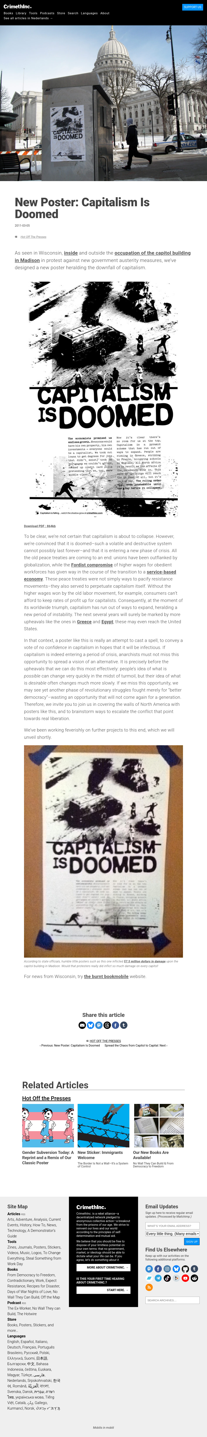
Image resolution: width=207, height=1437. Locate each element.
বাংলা (44, 1386)
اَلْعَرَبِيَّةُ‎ (33, 1386)
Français (29, 1347)
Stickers (54, 1247)
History (25, 1225)
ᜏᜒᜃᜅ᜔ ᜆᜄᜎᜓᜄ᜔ (48, 1408)
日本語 (41, 1358)
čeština (30, 1369)
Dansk (28, 1391)
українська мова (30, 1397)
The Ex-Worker (19, 1308)
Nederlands (16, 1380)
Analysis (40, 1219)
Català (20, 1403)
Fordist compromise (92, 565)
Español (27, 1341)
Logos (36, 1253)
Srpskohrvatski (40, 1380)
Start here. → (118, 1290)
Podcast (14, 1303)
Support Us (192, 7)
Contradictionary (20, 1280)
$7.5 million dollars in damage (145, 961)
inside (71, 253)
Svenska (14, 1391)
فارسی (39, 1375)
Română (19, 1386)
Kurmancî (15, 1408)
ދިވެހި (30, 1403)
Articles (13, 1214)
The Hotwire (27, 1314)
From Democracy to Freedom (31, 1275)
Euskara (44, 1369)
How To (39, 1225)
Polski (44, 1353)
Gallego (41, 1403)
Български (16, 1364)
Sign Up (192, 1241)
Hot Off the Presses (33, 237)
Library (21, 13)
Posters (40, 1247)
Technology (16, 1230)
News (51, 1225)
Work (40, 1280)
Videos (12, 1253)
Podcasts (47, 13)
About (105, 13)
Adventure (24, 1219)
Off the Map (50, 1297)
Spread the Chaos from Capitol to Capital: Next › (136, 1045)
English (13, 1341)
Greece (84, 621)
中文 (31, 1364)
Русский (31, 1353)
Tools (33, 13)
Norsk (29, 1408)
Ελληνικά (15, 1358)
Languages (89, 13)
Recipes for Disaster (43, 1286)
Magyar (13, 1375)
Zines (11, 1247)
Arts (10, 1219)
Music (25, 1253)
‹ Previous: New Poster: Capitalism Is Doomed (70, 1045)
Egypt (107, 621)
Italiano (41, 1341)
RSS (23, 1214)
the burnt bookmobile (106, 976)
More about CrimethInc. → (108, 1267)
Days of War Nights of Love (29, 1291)
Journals (25, 1247)
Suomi (29, 1358)
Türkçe (26, 1375)
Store (61, 13)
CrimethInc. (17, 6)
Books (8, 13)
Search (73, 13)
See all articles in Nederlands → (28, 18)
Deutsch (14, 1347)
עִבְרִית (39, 1391)
